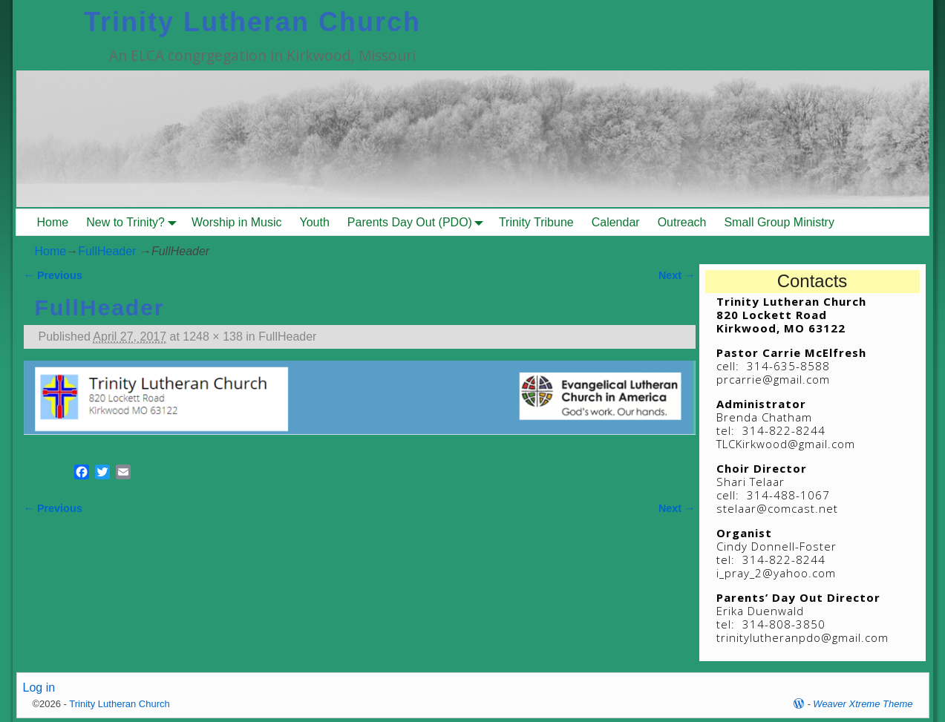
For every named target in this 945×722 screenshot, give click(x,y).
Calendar (616, 222)
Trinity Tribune (536, 222)
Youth (315, 222)
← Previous (53, 275)
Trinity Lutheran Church (252, 22)
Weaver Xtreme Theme (862, 703)
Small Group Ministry (779, 222)
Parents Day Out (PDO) (418, 222)
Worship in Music (237, 222)
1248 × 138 (213, 336)
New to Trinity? (134, 222)
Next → (677, 275)
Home (53, 222)
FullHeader (107, 251)
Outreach (682, 222)
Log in (39, 687)
